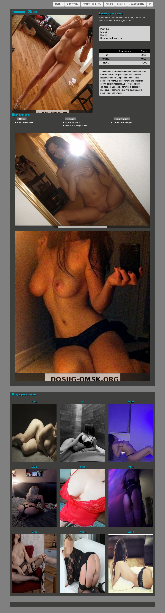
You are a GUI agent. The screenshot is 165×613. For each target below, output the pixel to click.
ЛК (150, 4)
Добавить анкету (136, 4)
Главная (58, 4)
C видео (109, 4)
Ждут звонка (72, 4)
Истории (121, 4)
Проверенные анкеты (92, 4)
